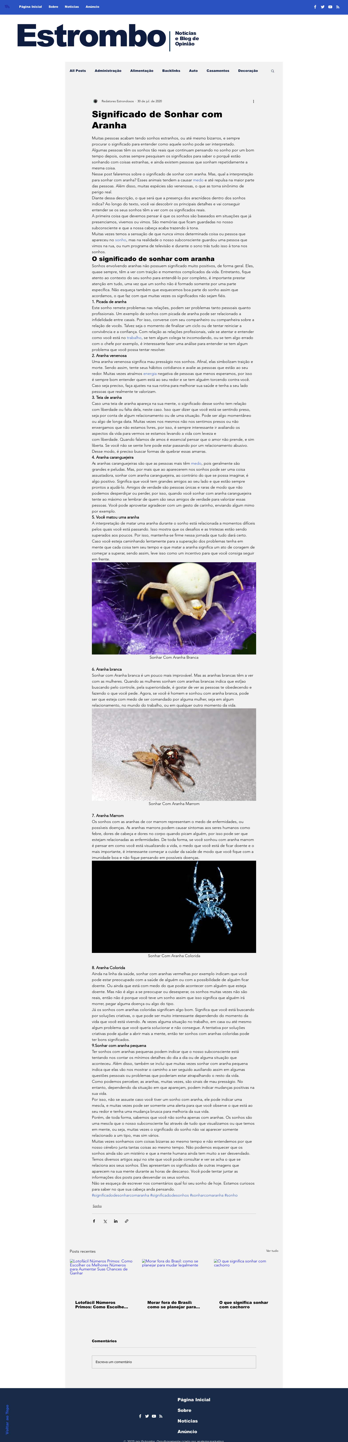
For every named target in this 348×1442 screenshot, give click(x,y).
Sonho (97, 1206)
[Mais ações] (253, 101)
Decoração (248, 70)
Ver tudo (272, 1251)
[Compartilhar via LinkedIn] (116, 1221)
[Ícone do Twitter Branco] (147, 1416)
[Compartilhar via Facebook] (94, 1221)
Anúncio (187, 1431)
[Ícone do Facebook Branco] (140, 1416)
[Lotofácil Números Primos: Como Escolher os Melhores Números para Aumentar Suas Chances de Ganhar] (102, 1277)
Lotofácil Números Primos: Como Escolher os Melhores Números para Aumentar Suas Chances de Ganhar (100, 1304)
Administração (108, 70)
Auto (193, 70)
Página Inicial (194, 1399)
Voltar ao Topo (7, 1419)
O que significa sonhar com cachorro (243, 1304)
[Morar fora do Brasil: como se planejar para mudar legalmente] (174, 1277)
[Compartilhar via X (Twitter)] (105, 1221)
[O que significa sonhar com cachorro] (246, 1277)
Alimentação (141, 70)
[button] (273, 70)
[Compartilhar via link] (127, 1221)
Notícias (188, 1420)
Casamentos (218, 70)
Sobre (184, 1410)
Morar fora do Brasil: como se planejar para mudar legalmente (171, 1304)
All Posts (78, 70)
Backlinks (171, 70)
